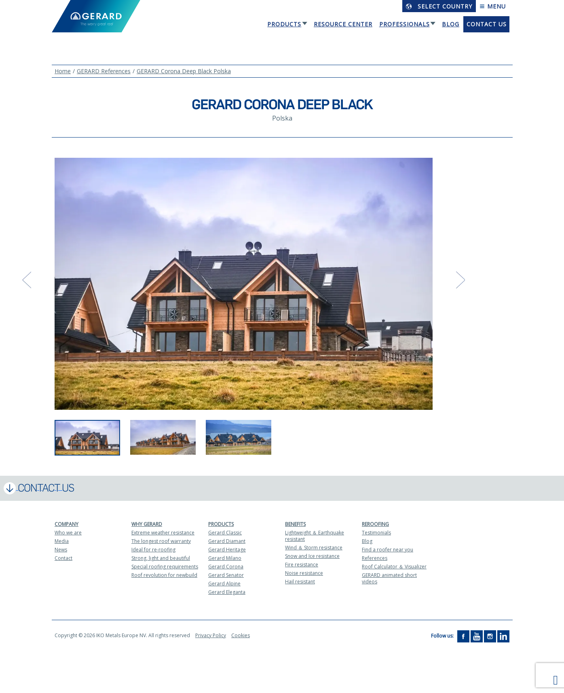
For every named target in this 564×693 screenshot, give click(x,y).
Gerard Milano (224, 558)
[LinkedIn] (503, 635)
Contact (63, 558)
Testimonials (376, 532)
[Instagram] (490, 635)
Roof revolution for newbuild (164, 575)
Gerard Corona (225, 566)
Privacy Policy (210, 635)
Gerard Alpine (224, 583)
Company (66, 524)
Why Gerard (146, 524)
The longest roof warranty (161, 541)
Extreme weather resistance (162, 532)
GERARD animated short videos (389, 578)
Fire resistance (301, 564)
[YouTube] (477, 635)
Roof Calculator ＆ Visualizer (394, 566)
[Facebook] (463, 635)
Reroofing (375, 524)
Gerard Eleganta (226, 592)
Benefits (295, 524)
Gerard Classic (225, 532)
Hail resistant (300, 581)
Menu (493, 6)
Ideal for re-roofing (153, 549)
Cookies (240, 635)
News (61, 549)
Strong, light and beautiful (160, 558)
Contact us (487, 24)
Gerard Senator (226, 575)
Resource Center (343, 24)
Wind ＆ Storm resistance (313, 547)
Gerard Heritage (227, 549)
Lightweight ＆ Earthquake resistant (314, 536)
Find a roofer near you (387, 549)
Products (284, 24)
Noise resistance (304, 573)
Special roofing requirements (164, 566)
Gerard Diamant (226, 541)
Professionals (404, 24)
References (374, 558)
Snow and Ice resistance (312, 556)
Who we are (68, 532)
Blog (450, 24)
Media (62, 541)
